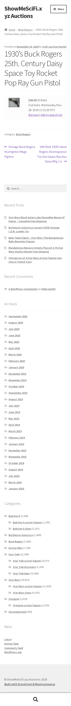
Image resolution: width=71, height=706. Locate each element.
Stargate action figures (27, 605)
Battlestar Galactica (21, 535)
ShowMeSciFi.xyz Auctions (23, 12)
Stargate (14, 599)
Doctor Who (15, 548)
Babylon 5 (14, 516)
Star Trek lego (21, 573)
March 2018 (15, 482)
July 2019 (14, 405)
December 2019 (17, 373)
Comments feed (13, 648)
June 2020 (14, 335)
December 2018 (17, 450)
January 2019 (16, 444)
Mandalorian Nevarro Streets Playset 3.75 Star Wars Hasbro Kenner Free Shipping (36, 249)
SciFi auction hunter (54, 46)
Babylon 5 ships (22, 528)
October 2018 (16, 463)
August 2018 (16, 469)
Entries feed (11, 643)
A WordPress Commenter (23, 289)
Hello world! (48, 289)
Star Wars (14, 580)
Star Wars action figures (27, 586)
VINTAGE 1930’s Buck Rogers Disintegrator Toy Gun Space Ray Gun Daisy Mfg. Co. (52, 153)
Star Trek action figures (27, 560)
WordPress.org (13, 652)
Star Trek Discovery (24, 567)
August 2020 (16, 322)
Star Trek (14, 554)
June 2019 (14, 412)
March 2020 (15, 354)
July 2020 (14, 329)
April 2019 (14, 424)
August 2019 (16, 399)
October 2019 (16, 386)
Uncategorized (17, 611)
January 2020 (16, 367)
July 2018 (14, 476)
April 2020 (14, 348)
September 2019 (18, 393)
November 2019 (17, 380)
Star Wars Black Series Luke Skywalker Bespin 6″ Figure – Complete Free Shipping (37, 219)
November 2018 (17, 456)
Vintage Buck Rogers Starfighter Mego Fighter (19, 151)
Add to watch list (51, 115)
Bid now (33, 115)
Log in (8, 639)
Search (35, 699)
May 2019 (14, 418)
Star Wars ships (22, 592)
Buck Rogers (25, 29)
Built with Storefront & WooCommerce (29, 684)
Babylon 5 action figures (27, 522)
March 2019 (15, 431)
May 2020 (14, 342)
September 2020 (18, 316)
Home (12, 29)
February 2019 (17, 437)
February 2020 (17, 361)
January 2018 (16, 488)
